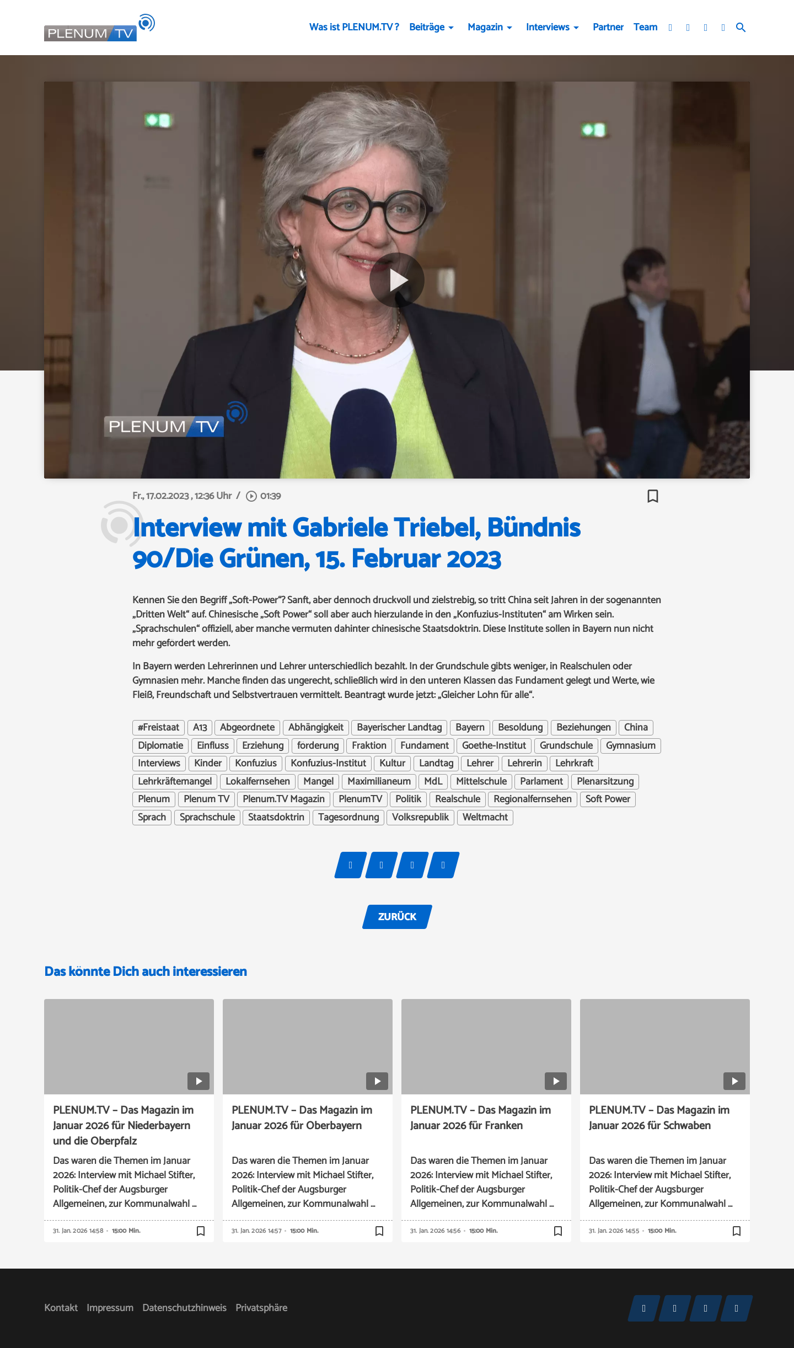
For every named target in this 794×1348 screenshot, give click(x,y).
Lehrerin (524, 763)
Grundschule (566, 746)
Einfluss (213, 746)
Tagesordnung (348, 817)
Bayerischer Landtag (399, 727)
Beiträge (426, 27)
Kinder (208, 763)
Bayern (470, 727)
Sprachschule (207, 817)
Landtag (436, 763)
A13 (200, 727)
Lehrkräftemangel (175, 782)
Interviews (548, 27)
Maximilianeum (379, 782)
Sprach (152, 817)
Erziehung (262, 746)
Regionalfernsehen (532, 799)
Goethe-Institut (494, 746)
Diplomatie (160, 746)
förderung (318, 746)
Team (645, 27)
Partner (608, 27)
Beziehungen (583, 727)
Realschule (457, 799)
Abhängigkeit (316, 727)
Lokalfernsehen (258, 782)
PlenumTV (360, 799)
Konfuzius (256, 763)
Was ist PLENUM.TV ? (354, 27)
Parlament (541, 782)
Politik (408, 799)
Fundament (424, 746)
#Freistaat (158, 727)
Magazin (485, 27)
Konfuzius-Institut (328, 763)
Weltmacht (485, 817)
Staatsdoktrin (276, 817)
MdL (433, 782)
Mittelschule (481, 782)
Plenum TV (206, 799)
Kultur (392, 763)
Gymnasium (631, 746)
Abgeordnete (247, 727)
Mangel (318, 782)
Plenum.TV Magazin (284, 799)
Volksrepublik (420, 817)
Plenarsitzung (605, 782)
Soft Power (608, 799)
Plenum (154, 799)
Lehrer (479, 763)
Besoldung (520, 727)
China (636, 727)
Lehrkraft (574, 763)
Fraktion (369, 746)
